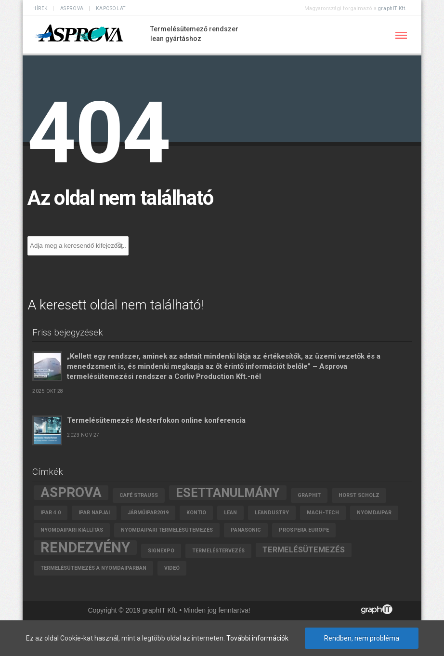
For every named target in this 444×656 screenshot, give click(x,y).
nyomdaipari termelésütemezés (167, 530)
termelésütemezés (303, 549)
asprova (71, 492)
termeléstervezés (218, 551)
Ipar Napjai (94, 512)
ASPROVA (72, 8)
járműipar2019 (148, 512)
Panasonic (246, 530)
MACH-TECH (323, 512)
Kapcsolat (110, 8)
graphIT (309, 495)
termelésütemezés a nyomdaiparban (93, 568)
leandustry (272, 512)
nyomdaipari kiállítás (71, 530)
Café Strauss (138, 495)
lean (230, 512)
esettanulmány (228, 492)
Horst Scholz (359, 495)
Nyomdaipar (374, 512)
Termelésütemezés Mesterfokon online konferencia (156, 420)
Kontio (196, 512)
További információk (257, 638)
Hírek (40, 8)
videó (172, 568)
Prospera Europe (304, 530)
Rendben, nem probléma (361, 638)
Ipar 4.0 (50, 512)
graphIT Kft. (392, 8)
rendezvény (85, 547)
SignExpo (161, 551)
